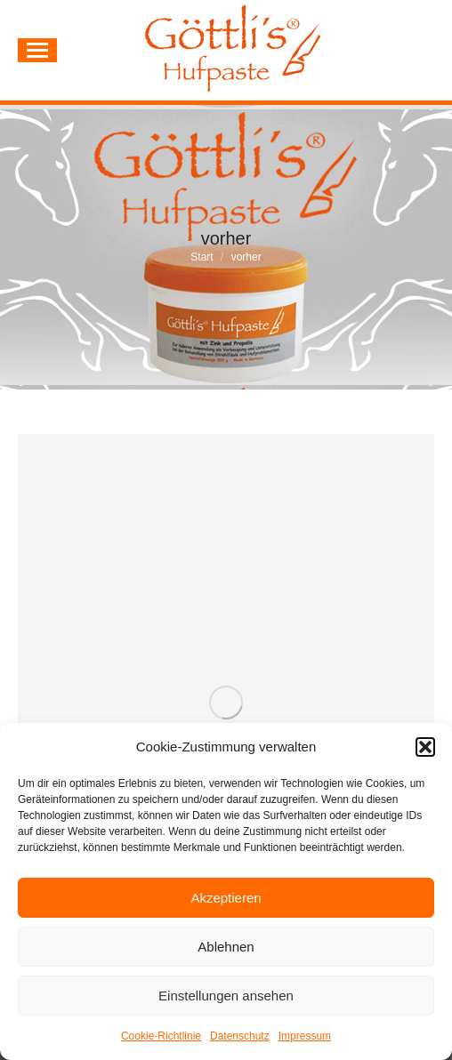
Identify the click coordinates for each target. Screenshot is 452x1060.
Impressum (304, 1036)
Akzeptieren (225, 897)
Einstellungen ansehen (226, 995)
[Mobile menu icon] (37, 50)
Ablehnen (226, 946)
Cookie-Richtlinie (161, 1036)
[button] (425, 747)
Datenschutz (240, 1036)
